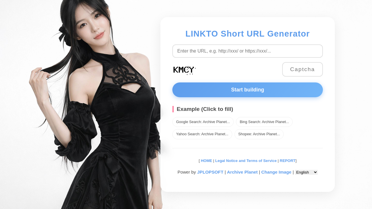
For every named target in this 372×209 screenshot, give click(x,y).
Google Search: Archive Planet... (203, 122)
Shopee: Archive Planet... (259, 134)
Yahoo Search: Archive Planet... (202, 134)
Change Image (276, 172)
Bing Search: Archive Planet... (264, 122)
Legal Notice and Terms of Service (246, 160)
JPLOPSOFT (210, 172)
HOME (206, 160)
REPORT (288, 160)
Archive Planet (242, 172)
